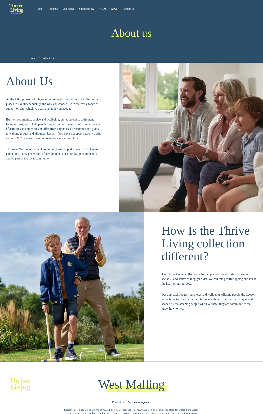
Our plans (68, 8)
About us (53, 8)
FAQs (102, 8)
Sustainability (86, 8)
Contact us (128, 8)
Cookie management (139, 402)
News (114, 8)
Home (39, 8)
